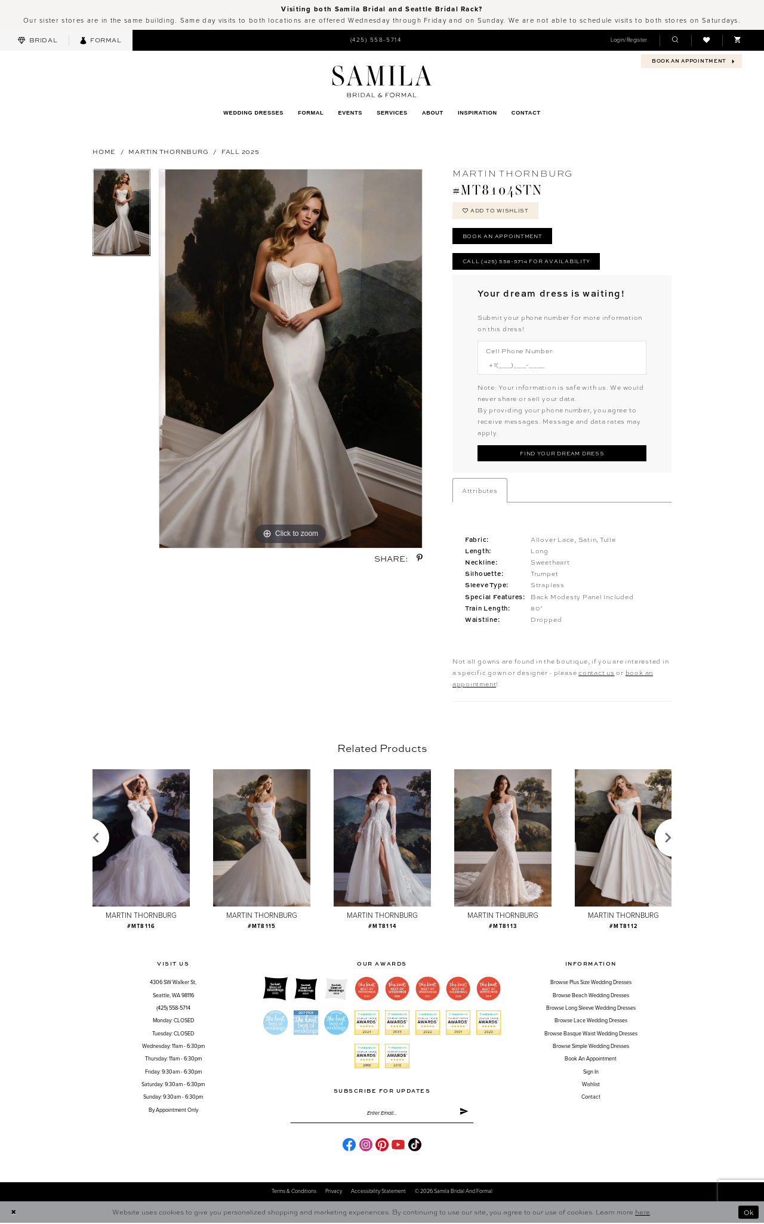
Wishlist (591, 1086)
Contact (590, 1098)
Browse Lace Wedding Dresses (590, 1022)
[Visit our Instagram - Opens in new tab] (365, 1145)
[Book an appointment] (691, 61)
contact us (596, 673)
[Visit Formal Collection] (101, 40)
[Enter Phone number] (557, 365)
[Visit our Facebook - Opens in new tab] (349, 1145)
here (642, 1213)
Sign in (591, 1072)
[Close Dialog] (13, 1213)
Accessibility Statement (378, 1193)
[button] (629, 40)
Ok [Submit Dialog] (748, 1213)
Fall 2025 (240, 151)
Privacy (333, 1193)
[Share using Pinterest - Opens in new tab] (420, 558)
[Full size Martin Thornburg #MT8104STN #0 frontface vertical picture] (290, 358)
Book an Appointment (504, 237)
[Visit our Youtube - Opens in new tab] (398, 1145)
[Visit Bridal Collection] (37, 40)
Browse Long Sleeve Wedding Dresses (591, 1009)
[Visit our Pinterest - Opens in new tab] (382, 1145)
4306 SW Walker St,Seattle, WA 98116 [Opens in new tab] (173, 990)
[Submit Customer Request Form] (562, 454)
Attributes (480, 491)
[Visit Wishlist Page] (706, 40)
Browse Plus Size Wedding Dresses (590, 984)
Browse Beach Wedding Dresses (591, 997)
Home (104, 151)
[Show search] (675, 40)
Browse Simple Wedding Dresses (591, 1047)
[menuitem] (37, 40)
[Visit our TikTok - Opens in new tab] (414, 1145)
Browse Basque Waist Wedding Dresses (590, 1034)
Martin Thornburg (168, 151)
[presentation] (141, 839)
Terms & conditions (294, 1193)
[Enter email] (382, 1115)
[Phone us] (375, 41)
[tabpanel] (121, 216)
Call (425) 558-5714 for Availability (526, 262)
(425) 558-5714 (173, 1009)
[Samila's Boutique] (381, 81)
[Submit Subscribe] (464, 1115)
